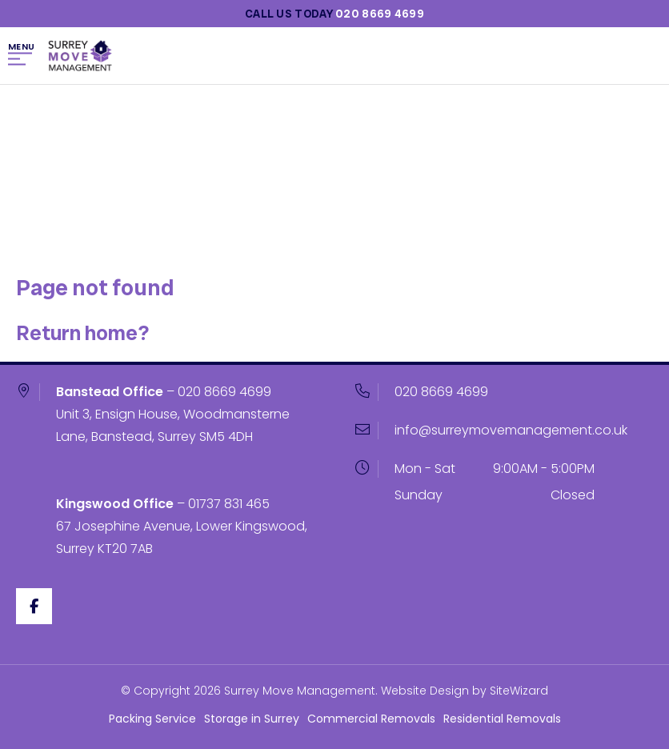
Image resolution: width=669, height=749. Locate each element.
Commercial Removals (371, 719)
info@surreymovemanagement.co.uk (511, 430)
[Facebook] (34, 606)
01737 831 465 (229, 504)
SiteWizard (519, 691)
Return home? (82, 332)
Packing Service (152, 719)
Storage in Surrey (251, 719)
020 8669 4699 (224, 392)
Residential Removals (502, 719)
